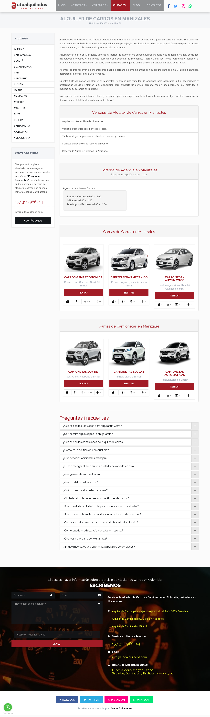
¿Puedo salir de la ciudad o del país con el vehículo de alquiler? (131, 508)
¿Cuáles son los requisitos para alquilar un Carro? (131, 427)
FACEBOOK (67, 701)
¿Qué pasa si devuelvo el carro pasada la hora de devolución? (131, 524)
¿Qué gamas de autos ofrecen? (131, 476)
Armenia (19, 50)
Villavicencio (22, 139)
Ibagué (18, 92)
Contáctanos (33, 222)
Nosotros (78, 6)
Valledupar (21, 133)
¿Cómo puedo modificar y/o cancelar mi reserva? (131, 532)
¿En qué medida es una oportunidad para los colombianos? (131, 548)
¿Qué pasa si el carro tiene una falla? (131, 540)
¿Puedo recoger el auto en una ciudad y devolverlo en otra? (131, 468)
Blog (136, 6)
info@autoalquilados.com (29, 213)
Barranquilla (22, 56)
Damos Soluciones (121, 710)
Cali (16, 74)
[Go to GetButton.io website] (8, 714)
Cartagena (20, 80)
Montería (20, 110)
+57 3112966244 (29, 203)
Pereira (18, 121)
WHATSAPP (141, 701)
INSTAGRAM (116, 701)
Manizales (20, 98)
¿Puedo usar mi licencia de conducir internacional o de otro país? (131, 516)
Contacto (154, 6)
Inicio (62, 6)
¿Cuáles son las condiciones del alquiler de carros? (131, 443)
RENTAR (83, 294)
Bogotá (18, 62)
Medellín (19, 104)
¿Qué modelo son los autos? (131, 484)
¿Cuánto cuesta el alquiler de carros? (131, 492)
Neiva (17, 116)
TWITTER (91, 701)
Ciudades (119, 6)
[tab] (129, 427)
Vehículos (99, 6)
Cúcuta (18, 86)
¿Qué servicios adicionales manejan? (131, 459)
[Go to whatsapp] (8, 707)
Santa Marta (22, 127)
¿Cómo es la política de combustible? (131, 451)
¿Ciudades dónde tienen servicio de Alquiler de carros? (131, 500)
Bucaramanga (23, 68)
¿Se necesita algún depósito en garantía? (131, 435)
